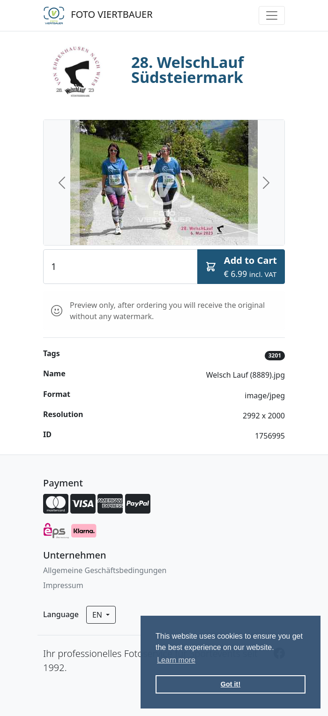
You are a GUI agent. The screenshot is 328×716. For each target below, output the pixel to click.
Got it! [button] (230, 684)
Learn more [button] (176, 660)
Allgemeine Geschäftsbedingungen (104, 570)
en (98, 615)
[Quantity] (120, 266)
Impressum (63, 585)
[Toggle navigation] (272, 15)
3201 (274, 355)
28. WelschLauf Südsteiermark (187, 70)
